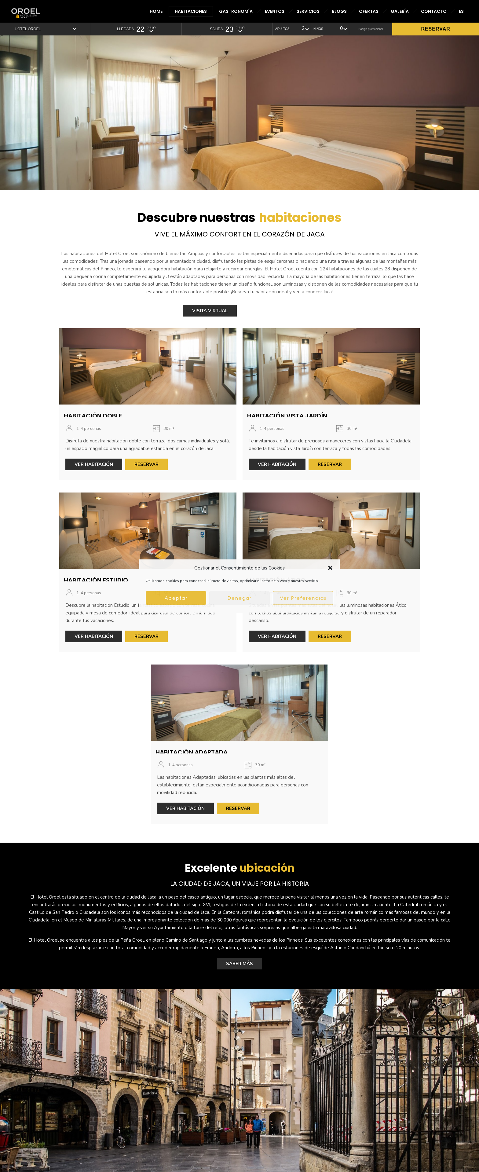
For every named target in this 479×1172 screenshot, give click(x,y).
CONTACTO (434, 11)
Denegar (240, 598)
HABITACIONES (191, 11)
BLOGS (339, 11)
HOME (156, 11)
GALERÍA (400, 11)
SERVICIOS (308, 11)
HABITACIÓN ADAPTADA (191, 752)
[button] (330, 568)
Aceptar (176, 598)
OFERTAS (368, 11)
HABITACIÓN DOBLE (93, 416)
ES (461, 11)
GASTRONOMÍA (236, 11)
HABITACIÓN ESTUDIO (96, 580)
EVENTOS (274, 11)
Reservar (435, 28)
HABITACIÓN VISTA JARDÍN (287, 416)
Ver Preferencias (303, 598)
